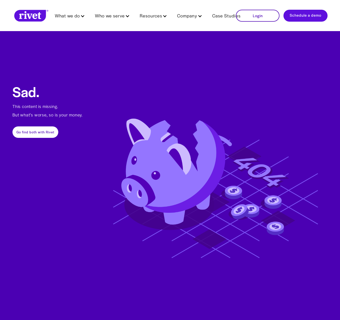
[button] (70, 15)
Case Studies (226, 15)
